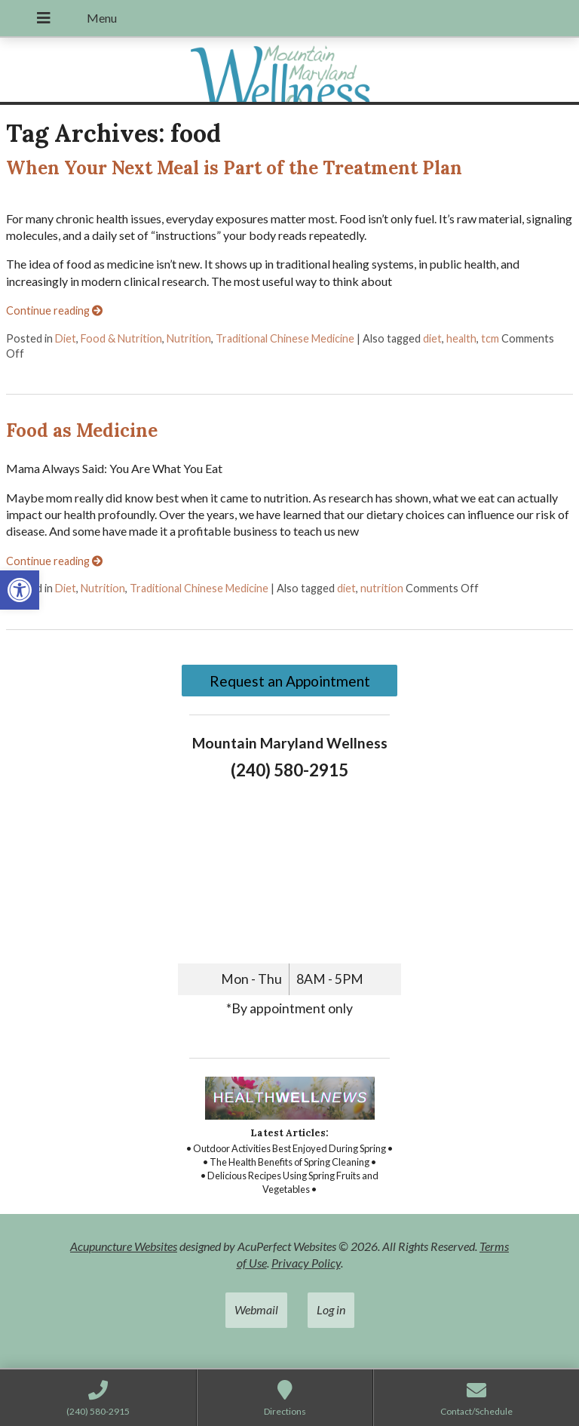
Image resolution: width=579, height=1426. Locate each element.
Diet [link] (65, 338)
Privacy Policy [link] (306, 1262)
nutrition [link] (381, 588)
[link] (19, 590)
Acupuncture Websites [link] (123, 1246)
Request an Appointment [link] (290, 681)
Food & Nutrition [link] (121, 338)
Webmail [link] (256, 1309)
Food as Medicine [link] (82, 430)
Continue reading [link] (54, 310)
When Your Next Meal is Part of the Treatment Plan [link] (234, 168)
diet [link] (432, 338)
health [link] (461, 338)
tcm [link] (490, 338)
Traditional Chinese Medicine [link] (285, 338)
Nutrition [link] (189, 338)
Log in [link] (331, 1309)
